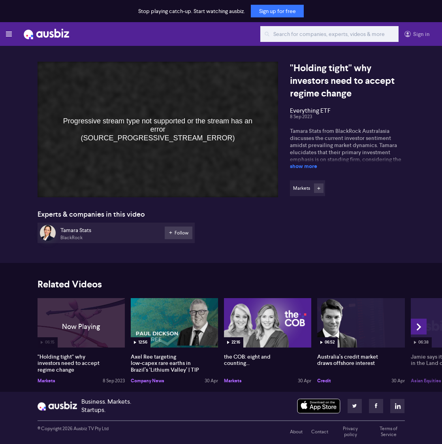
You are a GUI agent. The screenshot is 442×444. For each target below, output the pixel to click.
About (296, 432)
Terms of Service (388, 431)
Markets (46, 381)
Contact (319, 432)
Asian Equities (426, 381)
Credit (324, 381)
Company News (147, 381)
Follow (319, 188)
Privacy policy (350, 431)
